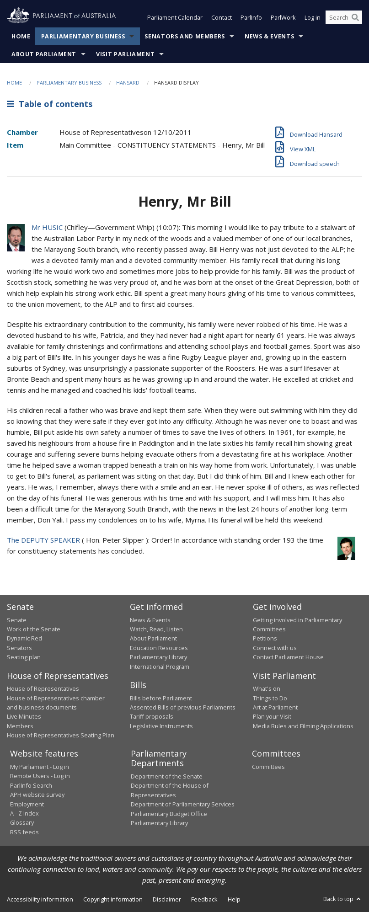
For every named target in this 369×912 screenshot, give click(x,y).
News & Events (269, 36)
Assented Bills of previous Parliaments (182, 707)
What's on (266, 688)
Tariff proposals (151, 716)
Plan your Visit (272, 716)
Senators (19, 648)
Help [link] (234, 899)
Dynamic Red (24, 638)
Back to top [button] (342, 899)
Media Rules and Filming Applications (303, 726)
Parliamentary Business (83, 36)
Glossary (22, 822)
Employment (27, 804)
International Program (159, 666)
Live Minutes (24, 716)
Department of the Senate (167, 776)
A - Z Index (24, 813)
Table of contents (49, 103)
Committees (268, 767)
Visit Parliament (125, 54)
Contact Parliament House (288, 657)
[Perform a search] (355, 17)
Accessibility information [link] (40, 899)
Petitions (265, 638)
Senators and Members (184, 36)
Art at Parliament (275, 707)
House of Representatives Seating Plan (60, 735)
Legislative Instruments (161, 726)
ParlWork (283, 17)
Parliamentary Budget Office (169, 814)
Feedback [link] (204, 899)
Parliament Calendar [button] (175, 17)
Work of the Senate (33, 629)
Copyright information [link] (113, 899)
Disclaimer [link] (167, 899)
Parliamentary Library (158, 657)
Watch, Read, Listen (156, 629)
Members (20, 726)
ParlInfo (251, 17)
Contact (221, 17)
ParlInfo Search (31, 785)
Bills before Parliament (161, 698)
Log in (313, 17)
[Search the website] (344, 17)
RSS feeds (24, 832)
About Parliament (43, 54)
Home (21, 36)
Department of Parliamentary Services (183, 804)
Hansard (127, 82)
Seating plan (24, 657)
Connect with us (275, 648)
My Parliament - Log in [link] (39, 767)
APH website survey (37, 794)
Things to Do (270, 698)
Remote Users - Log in (40, 776)
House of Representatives (43, 688)
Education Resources (159, 648)
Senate (17, 620)
